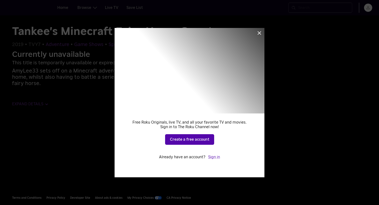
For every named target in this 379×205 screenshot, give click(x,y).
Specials (118, 44)
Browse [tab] (87, 8)
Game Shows (88, 44)
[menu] (368, 8)
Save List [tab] (134, 8)
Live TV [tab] (111, 8)
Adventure (57, 44)
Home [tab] (62, 8)
